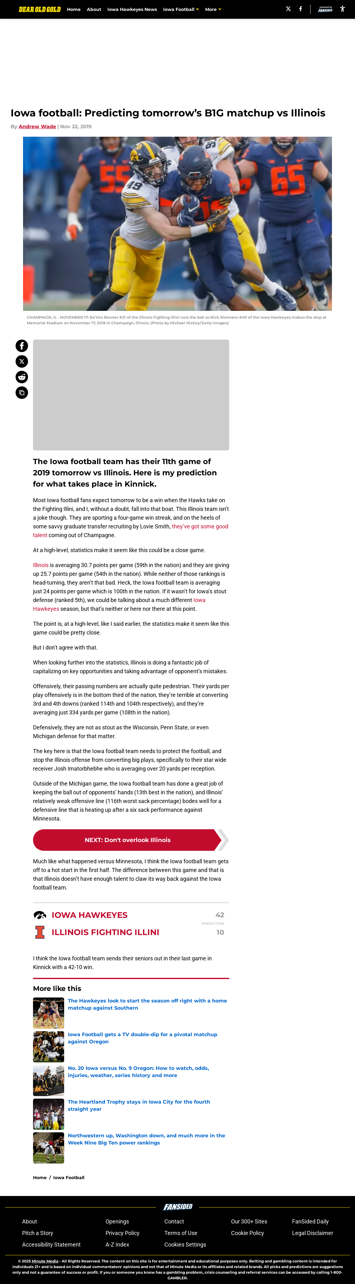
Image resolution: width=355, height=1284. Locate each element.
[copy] (22, 392)
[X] (288, 8)
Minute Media (45, 1261)
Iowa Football (68, 1177)
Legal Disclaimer (312, 1233)
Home (74, 9)
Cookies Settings (185, 1244)
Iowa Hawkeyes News (132, 9)
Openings (117, 1221)
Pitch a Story (37, 1233)
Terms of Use (180, 1233)
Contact (174, 1221)
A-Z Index (117, 1244)
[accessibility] (342, 8)
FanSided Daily (310, 1221)
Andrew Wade (37, 127)
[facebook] (300, 8)
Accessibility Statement (51, 1244)
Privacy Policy (123, 1233)
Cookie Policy (247, 1233)
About (94, 9)
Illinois (41, 565)
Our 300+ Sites (249, 1221)
